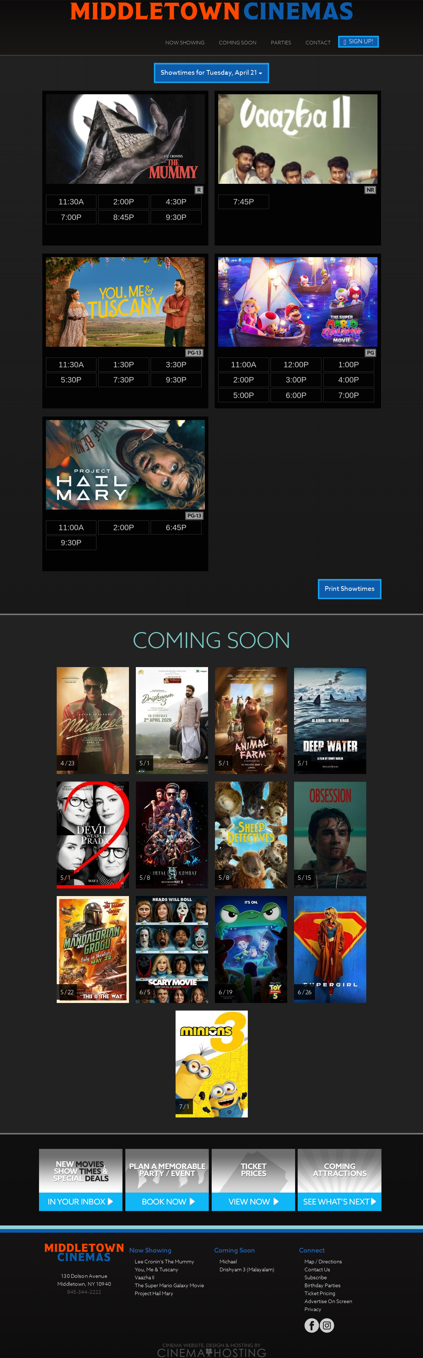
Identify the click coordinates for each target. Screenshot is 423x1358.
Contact (318, 42)
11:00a (243, 364)
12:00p (296, 364)
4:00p (348, 379)
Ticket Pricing (320, 1293)
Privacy (313, 1309)
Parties (281, 42)
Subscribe (316, 1277)
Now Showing (184, 42)
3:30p (176, 364)
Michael (228, 1261)
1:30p (123, 364)
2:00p (123, 201)
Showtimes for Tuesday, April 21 (211, 73)
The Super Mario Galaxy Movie (169, 1285)
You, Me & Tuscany (156, 1269)
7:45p (243, 201)
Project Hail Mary (154, 1293)
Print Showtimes (350, 589)
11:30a (71, 201)
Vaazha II (144, 1277)
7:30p (123, 379)
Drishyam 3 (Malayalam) (247, 1269)
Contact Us (317, 1269)
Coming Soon (237, 42)
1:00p (348, 364)
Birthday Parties (323, 1285)
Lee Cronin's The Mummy (164, 1261)
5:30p (71, 379)
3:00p (296, 379)
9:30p (176, 217)
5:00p (243, 395)
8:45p (123, 217)
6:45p (176, 527)
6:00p (296, 395)
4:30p (176, 201)
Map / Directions (323, 1261)
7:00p (71, 217)
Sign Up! (358, 41)
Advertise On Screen (328, 1301)
